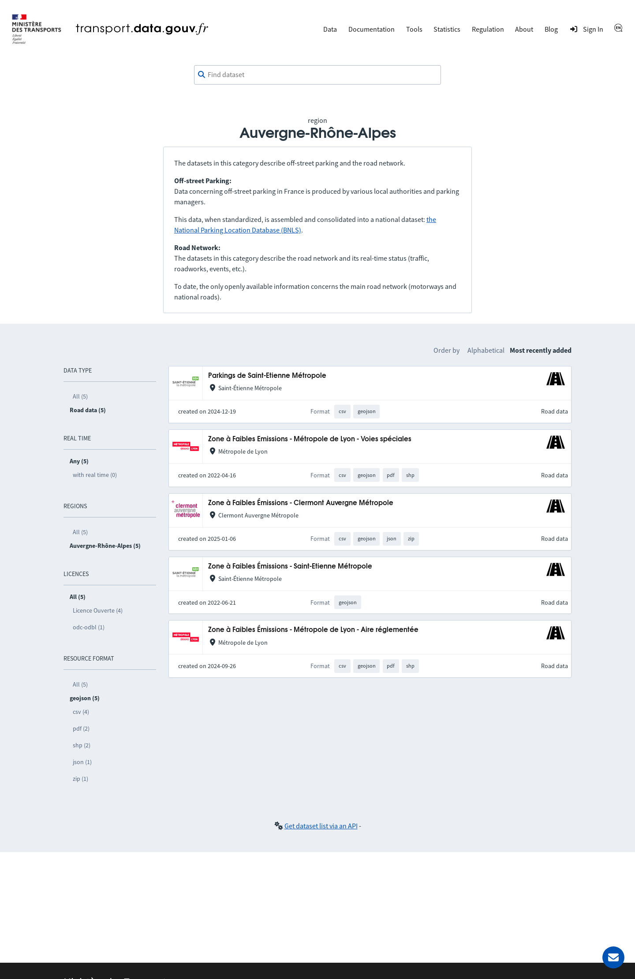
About (524, 29)
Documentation (371, 29)
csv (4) (81, 712)
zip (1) (80, 779)
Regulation (488, 29)
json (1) (82, 762)
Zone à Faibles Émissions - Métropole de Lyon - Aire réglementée (313, 630)
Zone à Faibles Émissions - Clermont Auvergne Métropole (300, 503)
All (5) (80, 396)
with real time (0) (95, 475)
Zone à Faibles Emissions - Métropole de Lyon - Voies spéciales (309, 439)
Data (330, 29)
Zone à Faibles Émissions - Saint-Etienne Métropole (290, 566)
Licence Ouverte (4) (98, 610)
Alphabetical (485, 350)
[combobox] (317, 75)
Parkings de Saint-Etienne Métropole (267, 376)
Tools (414, 29)
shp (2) (81, 745)
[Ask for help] (613, 957)
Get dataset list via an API (321, 825)
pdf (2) (81, 728)
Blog (551, 29)
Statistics (446, 29)
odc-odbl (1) (89, 627)
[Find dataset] (317, 75)
